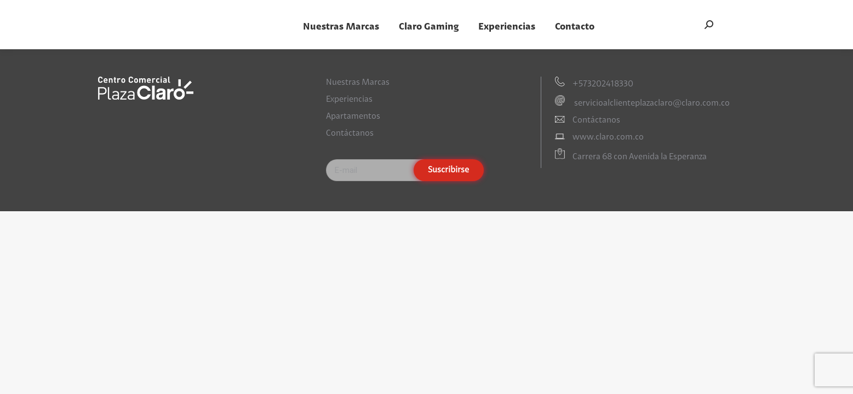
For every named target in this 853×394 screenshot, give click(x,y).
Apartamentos (353, 116)
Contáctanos (350, 133)
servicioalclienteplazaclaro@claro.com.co (651, 103)
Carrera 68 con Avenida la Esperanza (640, 157)
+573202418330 (603, 84)
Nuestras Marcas (358, 82)
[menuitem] (341, 27)
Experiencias (349, 99)
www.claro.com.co (608, 137)
